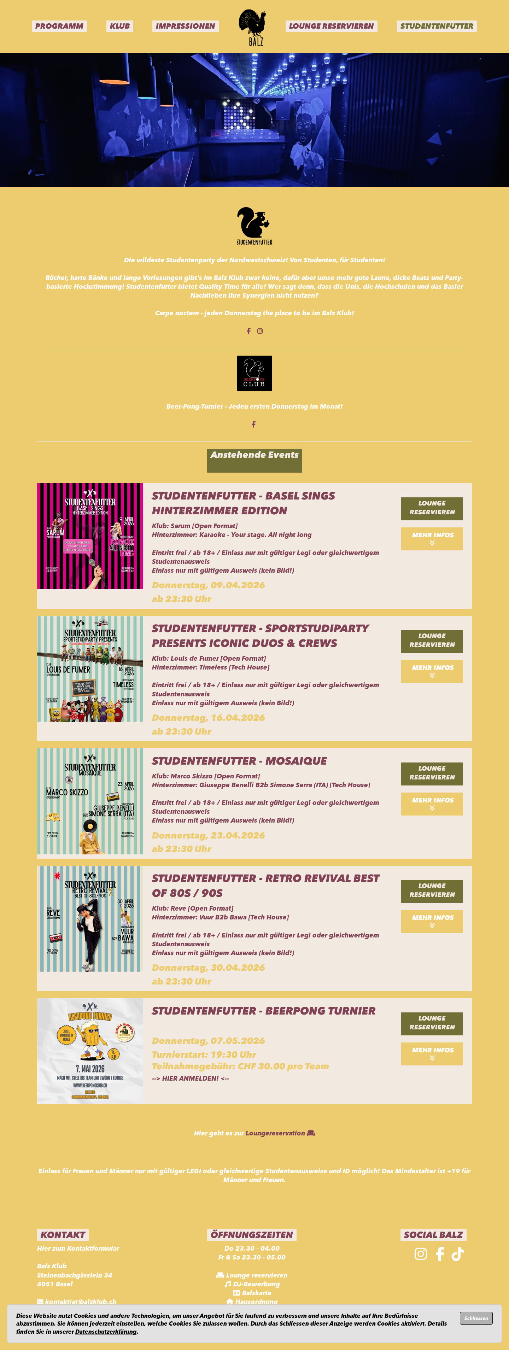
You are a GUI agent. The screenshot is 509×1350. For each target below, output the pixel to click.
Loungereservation (280, 1133)
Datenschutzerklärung (106, 1331)
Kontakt (63, 1234)
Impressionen (185, 26)
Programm (59, 26)
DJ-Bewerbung (256, 1284)
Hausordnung (256, 1302)
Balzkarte (256, 1293)
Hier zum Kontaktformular (78, 1248)
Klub (120, 26)
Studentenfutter (437, 26)
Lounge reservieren (432, 507)
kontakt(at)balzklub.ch (80, 1302)
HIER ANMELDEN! (190, 1078)
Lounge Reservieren (331, 26)
